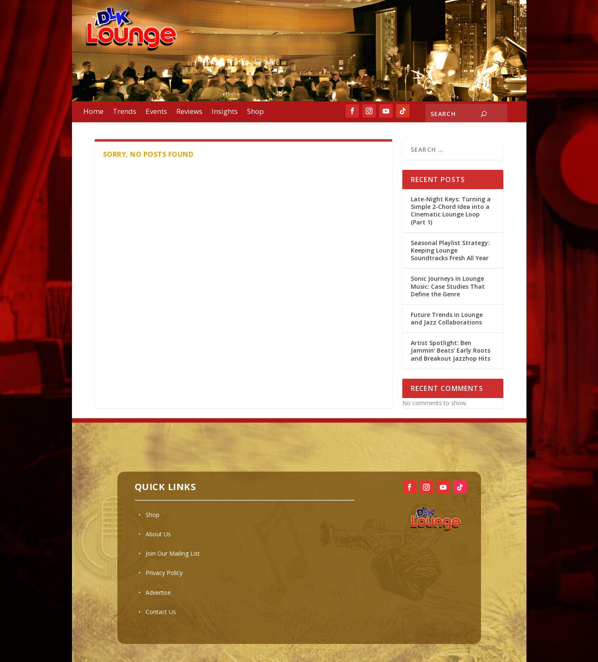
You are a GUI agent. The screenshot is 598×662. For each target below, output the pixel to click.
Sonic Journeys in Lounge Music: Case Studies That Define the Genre (448, 286)
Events (156, 112)
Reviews (189, 112)
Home (93, 112)
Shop (255, 112)
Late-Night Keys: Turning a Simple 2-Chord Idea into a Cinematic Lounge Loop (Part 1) (451, 210)
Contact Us (161, 612)
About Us (158, 534)
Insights (225, 112)
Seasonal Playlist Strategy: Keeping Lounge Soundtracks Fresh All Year (450, 250)
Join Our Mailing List (173, 553)
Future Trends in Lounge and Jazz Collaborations (447, 318)
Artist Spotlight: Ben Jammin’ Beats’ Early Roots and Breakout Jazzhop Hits (450, 350)
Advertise (158, 592)
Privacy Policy (164, 573)
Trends (124, 112)
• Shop (148, 515)
